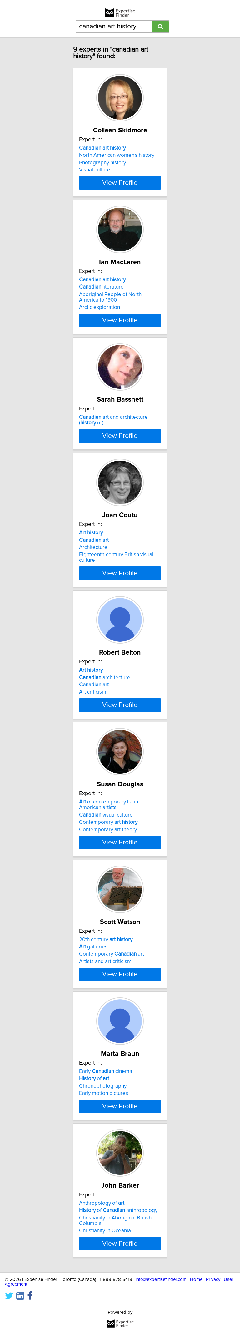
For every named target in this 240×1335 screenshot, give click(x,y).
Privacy (213, 1323)
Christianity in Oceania (105, 1275)
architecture (104, 705)
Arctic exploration (99, 313)
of (94, 1117)
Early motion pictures (103, 1132)
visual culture (106, 848)
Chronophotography (103, 1124)
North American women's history (116, 155)
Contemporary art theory (108, 862)
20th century (105, 972)
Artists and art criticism (105, 994)
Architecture (93, 575)
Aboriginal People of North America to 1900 (110, 303)
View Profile (120, 188)
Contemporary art (111, 987)
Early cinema (105, 1110)
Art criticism (92, 719)
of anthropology (118, 1254)
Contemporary (108, 855)
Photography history (102, 163)
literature (101, 292)
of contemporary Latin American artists (108, 837)
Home (196, 1323)
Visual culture (94, 170)
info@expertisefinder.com (161, 1323)
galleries (93, 979)
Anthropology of (101, 1247)
